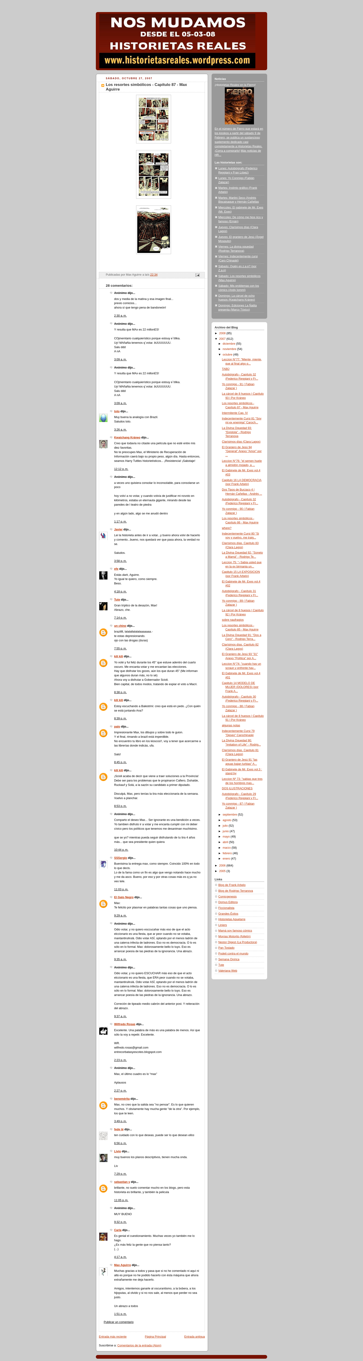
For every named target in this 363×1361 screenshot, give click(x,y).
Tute (117, 599)
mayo (227, 836)
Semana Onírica (228, 959)
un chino (120, 625)
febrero (228, 853)
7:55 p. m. (120, 648)
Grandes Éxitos (228, 913)
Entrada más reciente (113, 1336)
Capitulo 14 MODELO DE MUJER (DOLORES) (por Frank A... (240, 687)
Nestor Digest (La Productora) (237, 942)
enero (227, 858)
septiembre (230, 814)
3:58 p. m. (120, 561)
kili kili (118, 656)
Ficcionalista (226, 908)
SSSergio (120, 858)
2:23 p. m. (120, 1060)
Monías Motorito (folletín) (234, 936)
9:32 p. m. (120, 1222)
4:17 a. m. (120, 1257)
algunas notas (231, 725)
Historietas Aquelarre (231, 919)
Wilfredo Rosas (124, 1024)
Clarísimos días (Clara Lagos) (241, 441)
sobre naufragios (233, 619)
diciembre (229, 343)
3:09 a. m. (120, 359)
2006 (223, 865)
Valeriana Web (227, 970)
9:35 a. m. (120, 959)
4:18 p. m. (120, 591)
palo (117, 726)
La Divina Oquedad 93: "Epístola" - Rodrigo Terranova (237, 432)
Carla (118, 1230)
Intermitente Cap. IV (235, 413)
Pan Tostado (226, 947)
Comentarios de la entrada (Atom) (139, 1345)
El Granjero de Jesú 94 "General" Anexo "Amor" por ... (242, 451)
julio (226, 825)
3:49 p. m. (120, 1121)
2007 (223, 338)
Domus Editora (228, 902)
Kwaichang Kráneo (127, 437)
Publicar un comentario (119, 1322)
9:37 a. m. (120, 1016)
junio (226, 831)
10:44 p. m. (121, 849)
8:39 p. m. (120, 718)
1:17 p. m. (120, 521)
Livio (117, 1151)
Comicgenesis (227, 896)
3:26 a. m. (120, 429)
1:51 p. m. (120, 1314)
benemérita (122, 1098)
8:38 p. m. (120, 692)
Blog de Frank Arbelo (232, 885)
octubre (228, 354)
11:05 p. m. (121, 1200)
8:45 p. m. (120, 762)
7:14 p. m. (120, 617)
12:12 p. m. (121, 469)
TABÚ (226, 369)
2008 (223, 333)
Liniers (222, 925)
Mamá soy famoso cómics (235, 930)
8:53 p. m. (120, 806)
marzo (227, 847)
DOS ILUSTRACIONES (237, 788)
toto (117, 411)
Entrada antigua (194, 1336)
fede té (119, 1129)
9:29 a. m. (120, 915)
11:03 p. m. (121, 889)
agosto (227, 820)
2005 (223, 871)
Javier (118, 529)
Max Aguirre (122, 1265)
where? (227, 528)
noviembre (230, 349)
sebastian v (122, 1182)
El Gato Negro (124, 897)
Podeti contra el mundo (233, 953)
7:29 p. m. (120, 1173)
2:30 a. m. (120, 315)
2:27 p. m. (120, 1090)
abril (226, 842)
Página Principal (155, 1336)
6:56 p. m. (120, 1143)
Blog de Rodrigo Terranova (235, 890)
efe (116, 568)
